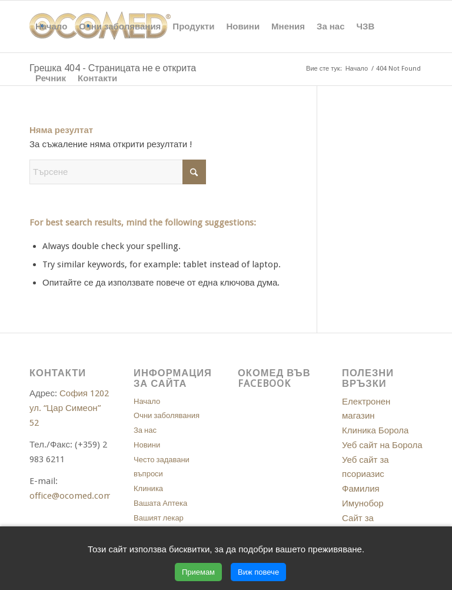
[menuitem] (51, 26)
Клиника (148, 488)
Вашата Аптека (160, 503)
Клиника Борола (375, 430)
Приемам (198, 572)
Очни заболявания (167, 415)
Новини (147, 444)
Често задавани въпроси (162, 467)
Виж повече (258, 572)
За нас (145, 430)
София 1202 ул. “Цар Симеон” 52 (69, 408)
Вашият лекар (159, 517)
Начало (147, 401)
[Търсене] (117, 172)
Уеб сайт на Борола (382, 445)
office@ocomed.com (70, 495)
